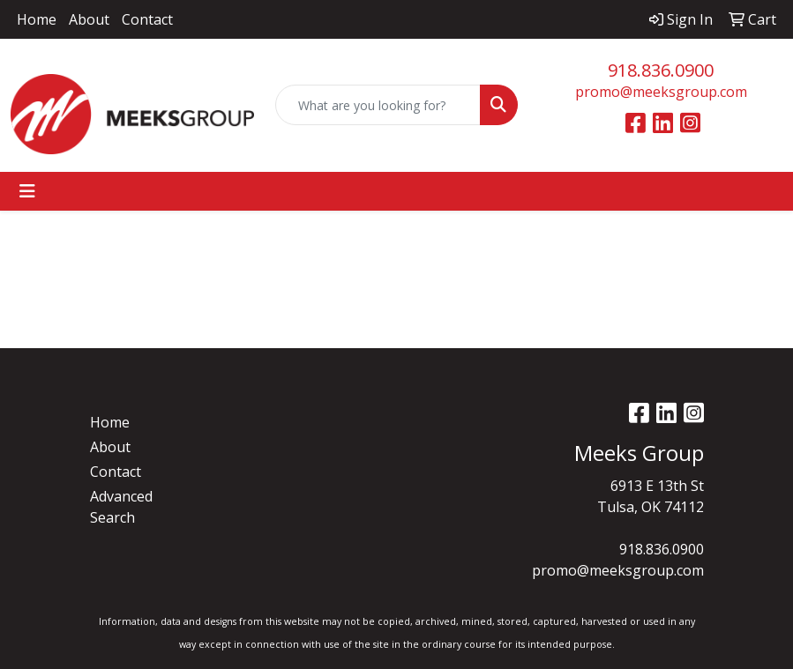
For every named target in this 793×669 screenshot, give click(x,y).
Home (36, 19)
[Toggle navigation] (27, 191)
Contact (147, 19)
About (89, 19)
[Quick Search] (378, 105)
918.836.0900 (661, 70)
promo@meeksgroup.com (661, 91)
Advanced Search (121, 507)
